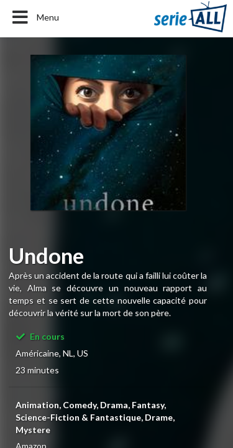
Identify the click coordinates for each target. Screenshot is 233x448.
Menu (34, 17)
